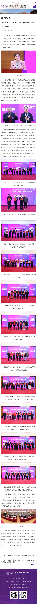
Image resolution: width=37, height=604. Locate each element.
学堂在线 (21, 578)
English (12, 2)
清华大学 (15, 578)
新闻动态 (5, 18)
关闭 (33, 564)
